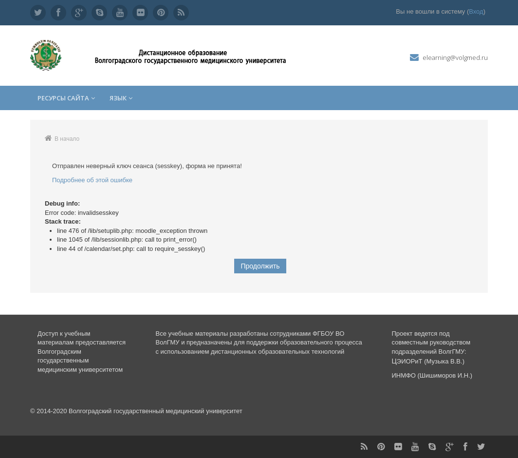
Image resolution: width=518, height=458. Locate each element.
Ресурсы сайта (66, 98)
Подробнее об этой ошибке (92, 180)
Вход (476, 11)
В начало (67, 138)
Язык (121, 98)
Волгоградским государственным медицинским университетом (80, 360)
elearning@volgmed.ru (455, 57)
